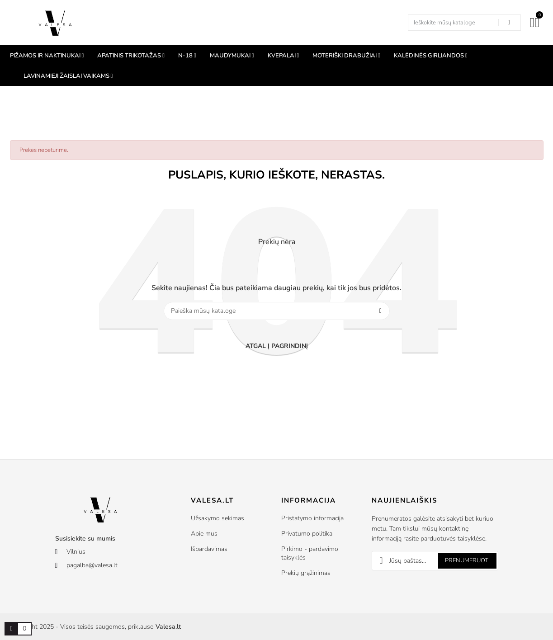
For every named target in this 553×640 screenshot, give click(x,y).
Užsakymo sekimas (217, 518)
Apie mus (204, 533)
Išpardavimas (209, 549)
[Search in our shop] (509, 22)
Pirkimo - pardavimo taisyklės (309, 553)
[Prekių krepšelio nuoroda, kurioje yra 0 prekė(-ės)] (11, 628)
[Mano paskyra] (532, 22)
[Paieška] (277, 311)
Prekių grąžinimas (306, 573)
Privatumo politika (306, 533)
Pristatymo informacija (312, 518)
